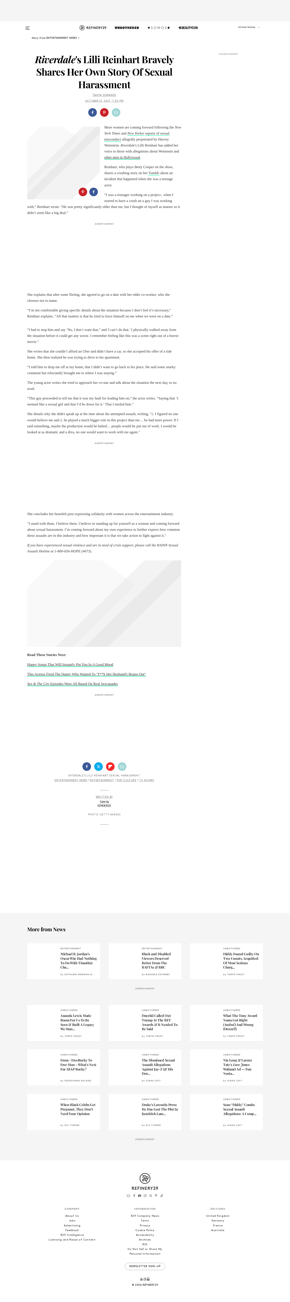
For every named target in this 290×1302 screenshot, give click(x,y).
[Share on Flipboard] (110, 766)
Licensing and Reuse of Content (72, 1239)
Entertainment (102, 780)
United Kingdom (217, 1216)
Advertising (72, 1225)
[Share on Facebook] (92, 112)
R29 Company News (145, 1216)
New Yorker (135, 133)
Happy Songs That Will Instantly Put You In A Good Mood (70, 664)
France (218, 1225)
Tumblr (153, 173)
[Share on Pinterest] (104, 112)
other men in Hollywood (122, 157)
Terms (145, 1220)
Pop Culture (126, 780)
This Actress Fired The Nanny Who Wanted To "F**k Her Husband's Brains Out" (86, 674)
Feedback (72, 1230)
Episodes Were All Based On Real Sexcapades (72, 684)
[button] (241, 31)
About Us (72, 1216)
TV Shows (146, 780)
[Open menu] (27, 26)
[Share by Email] (116, 112)
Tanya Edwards (104, 95)
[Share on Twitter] (98, 766)
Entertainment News (71, 780)
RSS (145, 1244)
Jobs (72, 1220)
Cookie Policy (144, 1230)
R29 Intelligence (72, 1235)
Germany (217, 1220)
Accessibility (145, 1235)
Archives (145, 1239)
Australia (217, 1230)
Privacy (145, 1225)
